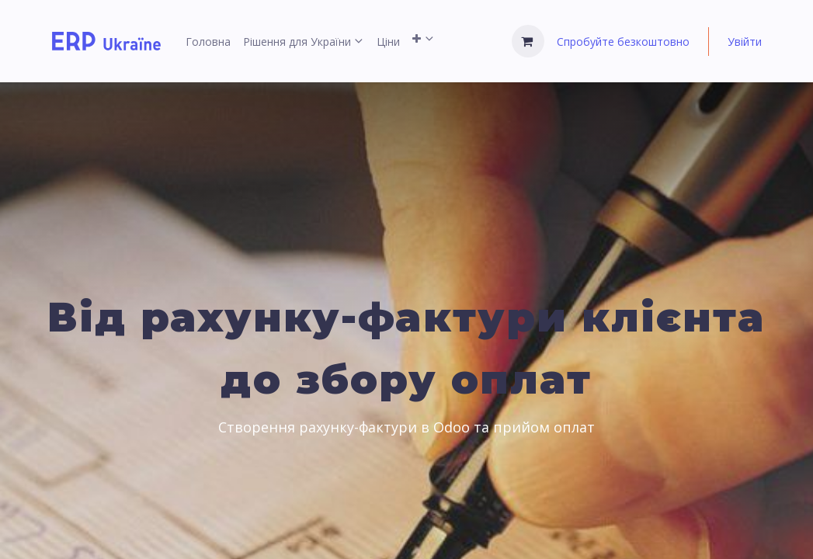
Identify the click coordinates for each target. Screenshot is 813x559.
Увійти (745, 41)
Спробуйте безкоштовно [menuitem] (623, 41)
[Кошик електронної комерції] (528, 41)
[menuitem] (208, 41)
